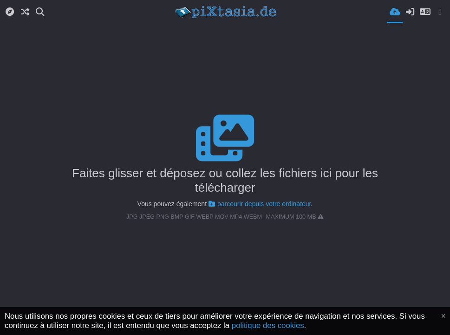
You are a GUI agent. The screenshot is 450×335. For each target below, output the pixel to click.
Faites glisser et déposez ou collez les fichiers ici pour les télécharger (225, 180)
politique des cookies (268, 325)
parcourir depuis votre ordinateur (260, 204)
